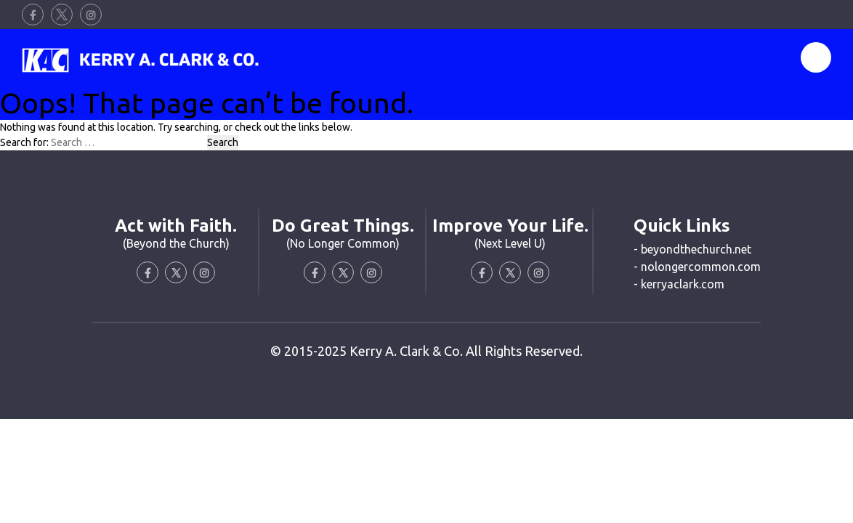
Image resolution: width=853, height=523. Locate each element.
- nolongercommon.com (697, 266)
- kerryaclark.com (679, 284)
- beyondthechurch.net (692, 249)
